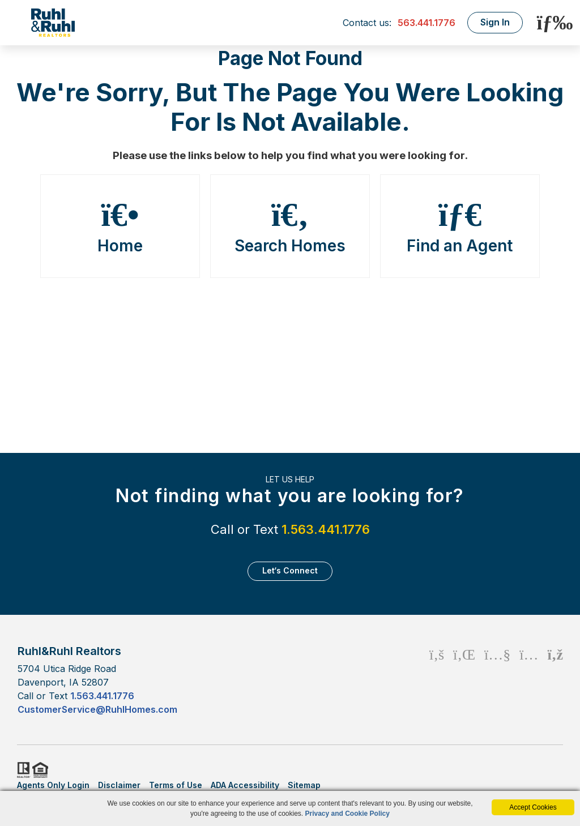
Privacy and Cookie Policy (347, 814)
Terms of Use (175, 785)
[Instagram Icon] (528, 679)
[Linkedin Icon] (464, 679)
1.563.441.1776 (326, 529)
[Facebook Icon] (436, 679)
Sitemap (304, 785)
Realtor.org (22, 770)
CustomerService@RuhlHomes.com (97, 709)
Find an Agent (460, 226)
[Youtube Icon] (497, 679)
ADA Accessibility (245, 785)
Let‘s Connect (290, 570)
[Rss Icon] (555, 679)
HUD (42, 770)
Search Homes (290, 226)
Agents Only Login (53, 785)
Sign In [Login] (495, 22)
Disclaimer (119, 785)
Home (120, 226)
